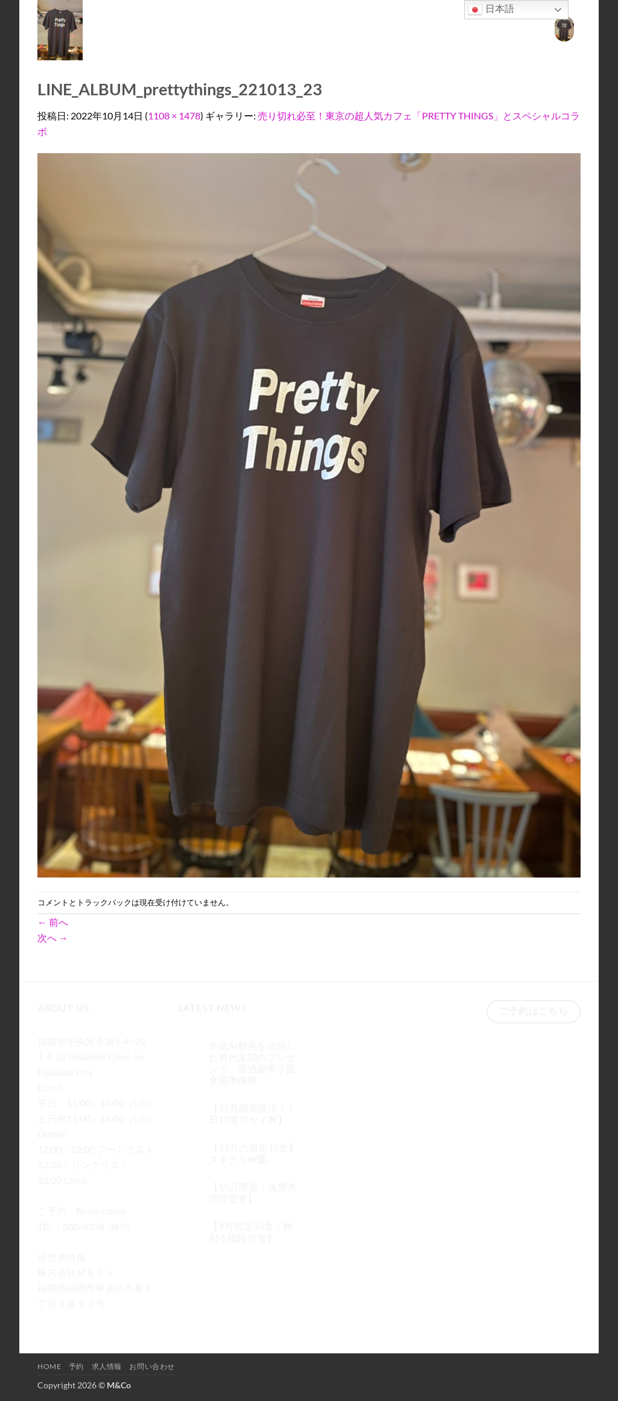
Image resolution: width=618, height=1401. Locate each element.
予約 (421, 29)
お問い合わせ (512, 29)
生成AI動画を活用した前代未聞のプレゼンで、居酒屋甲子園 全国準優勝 (252, 1063)
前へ (52, 922)
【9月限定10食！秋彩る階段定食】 (251, 1231)
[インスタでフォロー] (70, 1321)
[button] (564, 28)
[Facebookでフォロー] (49, 1321)
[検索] (359, 28)
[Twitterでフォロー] (92, 1321)
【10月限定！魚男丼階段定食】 (253, 1192)
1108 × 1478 (174, 115)
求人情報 (458, 29)
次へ (52, 937)
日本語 (491, 9)
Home (388, 29)
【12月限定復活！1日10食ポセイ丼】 (251, 1113)
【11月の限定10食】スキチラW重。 (253, 1153)
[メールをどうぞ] (114, 1321)
